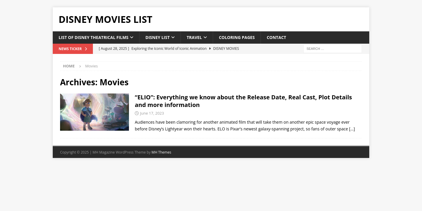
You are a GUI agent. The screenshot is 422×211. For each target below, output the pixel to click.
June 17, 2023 (152, 113)
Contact (276, 37)
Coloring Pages (237, 37)
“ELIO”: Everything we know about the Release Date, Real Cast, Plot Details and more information (243, 101)
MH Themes (161, 152)
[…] (352, 129)
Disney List (157, 37)
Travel (194, 37)
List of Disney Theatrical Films (93, 37)
